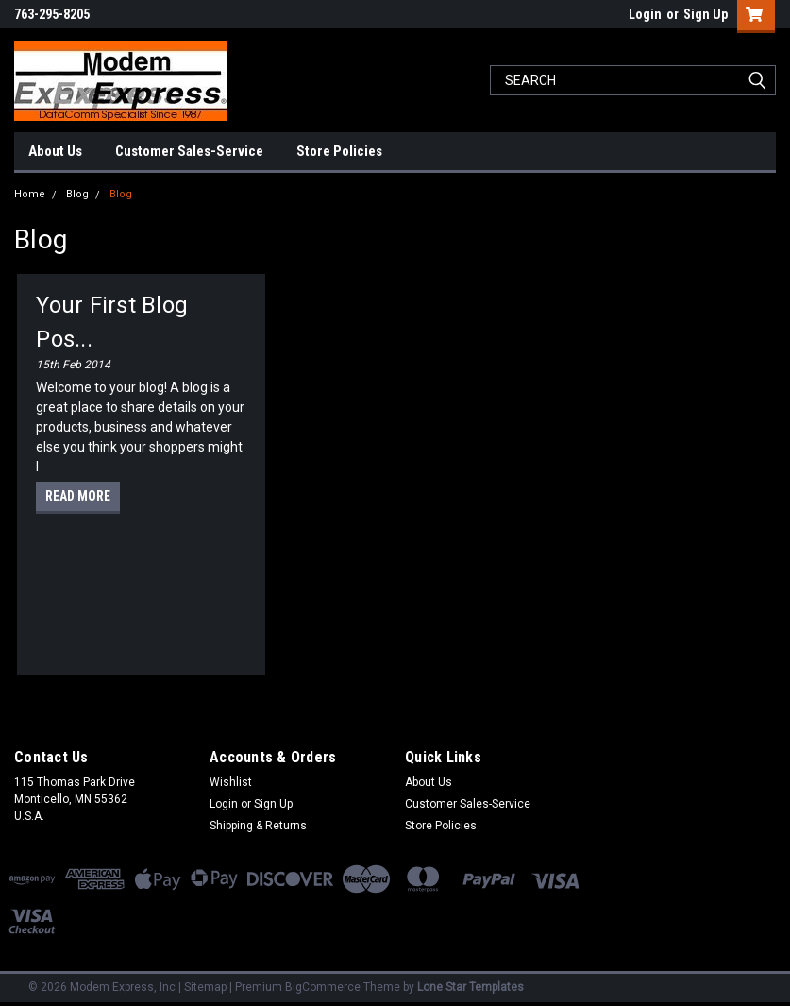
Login (645, 14)
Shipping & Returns (258, 825)
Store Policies (339, 151)
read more (77, 495)
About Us (55, 151)
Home (29, 194)
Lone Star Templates (470, 987)
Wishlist (231, 782)
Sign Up (705, 14)
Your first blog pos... (112, 322)
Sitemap (205, 987)
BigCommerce (323, 987)
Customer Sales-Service (189, 151)
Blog (77, 194)
